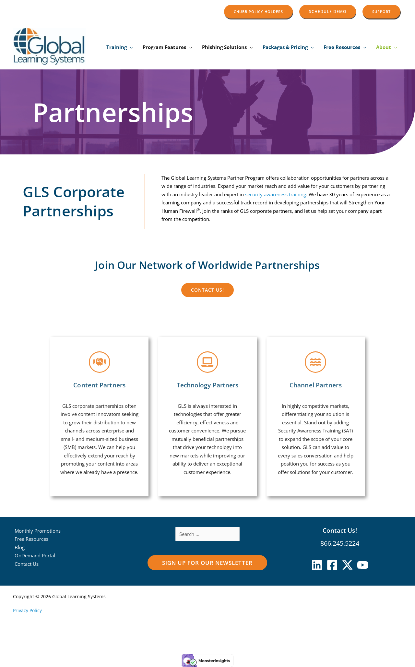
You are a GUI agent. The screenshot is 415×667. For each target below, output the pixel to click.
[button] (258, 11)
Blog (20, 547)
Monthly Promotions (38, 531)
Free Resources (31, 539)
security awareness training (262, 194)
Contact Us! (340, 530)
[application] (130, 47)
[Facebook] (332, 565)
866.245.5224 (339, 543)
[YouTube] (362, 565)
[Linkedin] (317, 565)
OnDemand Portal (35, 555)
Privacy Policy (27, 610)
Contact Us (27, 564)
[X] (347, 565)
